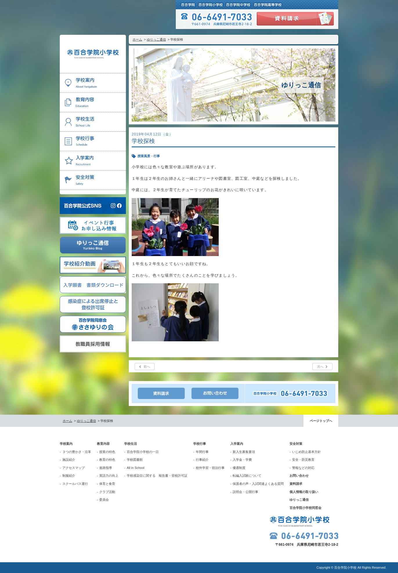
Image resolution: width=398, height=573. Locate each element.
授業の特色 (107, 452)
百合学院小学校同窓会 (305, 507)
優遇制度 (239, 467)
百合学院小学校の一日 (143, 452)
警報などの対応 (303, 467)
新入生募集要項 (244, 452)
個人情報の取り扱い (304, 492)
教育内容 (103, 443)
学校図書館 (135, 459)
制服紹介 (68, 475)
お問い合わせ (299, 475)
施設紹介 (68, 459)
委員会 (104, 499)
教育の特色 (107, 459)
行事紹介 (202, 459)
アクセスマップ (73, 467)
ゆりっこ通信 (156, 39)
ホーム (137, 39)
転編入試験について (247, 475)
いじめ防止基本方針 (306, 452)
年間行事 (202, 452)
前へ (147, 366)
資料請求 (296, 483)
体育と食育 (107, 483)
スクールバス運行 (75, 483)
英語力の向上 (108, 475)
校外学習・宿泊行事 (210, 467)
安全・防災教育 (303, 459)
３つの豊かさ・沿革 (76, 452)
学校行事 (199, 443)
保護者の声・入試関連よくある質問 (258, 483)
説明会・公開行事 (245, 492)
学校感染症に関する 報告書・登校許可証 (157, 475)
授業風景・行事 (149, 156)
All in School (135, 467)
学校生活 (130, 443)
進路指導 (105, 467)
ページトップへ (321, 421)
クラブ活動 (107, 492)
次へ (320, 366)
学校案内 (66, 443)
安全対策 (296, 443)
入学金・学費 (242, 459)
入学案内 (236, 443)
